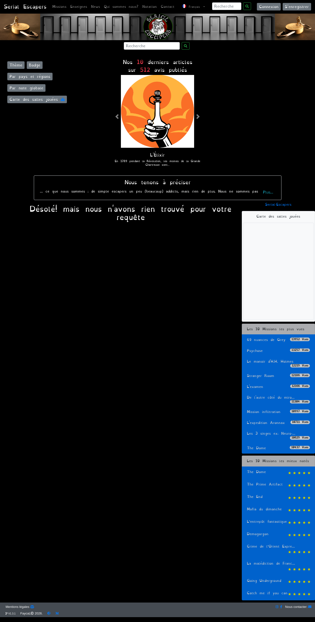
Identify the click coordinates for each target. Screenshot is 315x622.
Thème (15, 65)
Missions (59, 7)
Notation (149, 7)
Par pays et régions (29, 76)
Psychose (278, 351)
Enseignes (78, 7)
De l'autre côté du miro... (278, 399)
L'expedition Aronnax (278, 423)
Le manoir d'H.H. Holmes (278, 363)
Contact (167, 7)
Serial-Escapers (278, 204)
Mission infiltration (278, 412)
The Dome (278, 448)
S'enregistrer (297, 6)
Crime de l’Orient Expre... (278, 549)
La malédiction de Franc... (278, 566)
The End (278, 497)
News (95, 7)
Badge (34, 65)
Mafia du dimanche (278, 509)
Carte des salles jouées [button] (37, 99)
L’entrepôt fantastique (278, 522)
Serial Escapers (25, 6)
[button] (117, 116)
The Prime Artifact (278, 484)
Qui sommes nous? (121, 7)
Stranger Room (278, 376)
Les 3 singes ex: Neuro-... (278, 435)
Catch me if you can (278, 593)
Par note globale (26, 88)
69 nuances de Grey (278, 340)
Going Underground (278, 581)
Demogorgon (278, 534)
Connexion (269, 6)
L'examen (278, 387)
